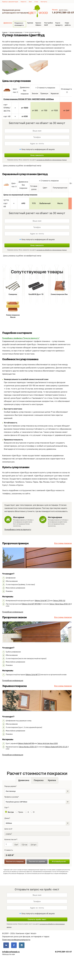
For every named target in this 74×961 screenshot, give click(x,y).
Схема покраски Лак (59, 287)
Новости (23, 1)
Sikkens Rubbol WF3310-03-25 (56, 747)
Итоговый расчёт (59, 862)
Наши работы (68, 24)
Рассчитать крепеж (37, 862)
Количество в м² (10, 839)
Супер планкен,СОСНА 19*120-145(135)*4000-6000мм (28, 99)
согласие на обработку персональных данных (51, 160)
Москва (55, 10)
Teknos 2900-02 (59, 601)
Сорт (6, 808)
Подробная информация (12, 612)
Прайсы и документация (10, 1)
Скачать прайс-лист (37, 919)
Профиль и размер (11, 797)
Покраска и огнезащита (19, 24)
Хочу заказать (37, 155)
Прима (20, 812)
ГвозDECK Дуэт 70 (36, 287)
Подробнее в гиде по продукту (17, 530)
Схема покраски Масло (13, 309)
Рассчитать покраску (15, 862)
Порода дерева (10, 786)
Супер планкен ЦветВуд (32, 32)
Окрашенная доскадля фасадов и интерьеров (15, 11)
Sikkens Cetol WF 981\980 (31, 604)
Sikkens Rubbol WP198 (26, 743)
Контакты (44, 1)
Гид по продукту (58, 24)
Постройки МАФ (48, 24)
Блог (30, 1)
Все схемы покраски (63, 543)
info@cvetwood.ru (11, 952)
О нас (36, 1)
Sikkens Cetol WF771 (33, 675)
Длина (6, 818)
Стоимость (8, 850)
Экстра (11, 812)
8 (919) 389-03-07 (64, 12)
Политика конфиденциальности (16, 940)
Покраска (39, 780)
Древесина (7, 23)
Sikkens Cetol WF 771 (42, 601)
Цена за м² (8, 829)
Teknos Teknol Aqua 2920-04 (59, 604)
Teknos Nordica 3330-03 (28, 747)
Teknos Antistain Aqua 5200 (47, 743)
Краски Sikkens (38, 24)
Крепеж (30, 23)
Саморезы (13, 287)
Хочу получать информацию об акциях (37, 149)
